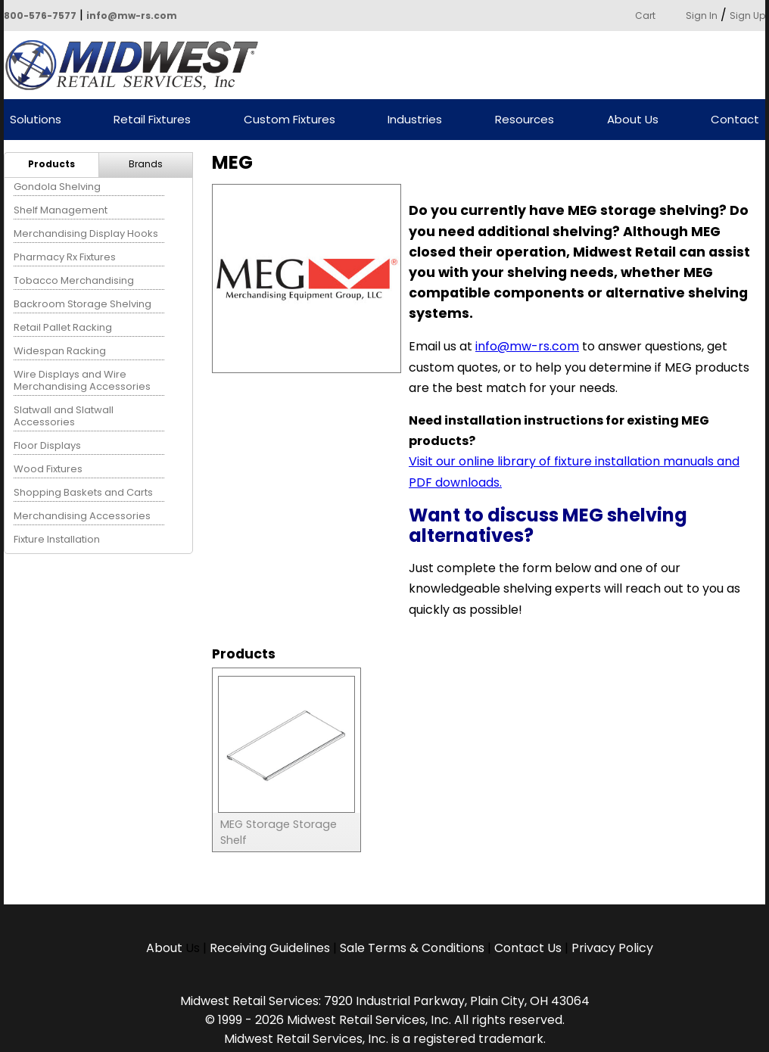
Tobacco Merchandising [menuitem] (74, 280)
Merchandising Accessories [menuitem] (82, 516)
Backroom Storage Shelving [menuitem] (82, 304)
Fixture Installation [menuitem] (57, 539)
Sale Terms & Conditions (412, 948)
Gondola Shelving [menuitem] (57, 186)
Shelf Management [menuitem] (60, 210)
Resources (524, 120)
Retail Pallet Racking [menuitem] (63, 327)
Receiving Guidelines (270, 948)
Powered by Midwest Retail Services (137, 65)
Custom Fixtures (289, 120)
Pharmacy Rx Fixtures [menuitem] (65, 257)
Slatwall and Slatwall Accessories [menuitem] (64, 416)
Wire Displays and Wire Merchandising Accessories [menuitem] (82, 380)
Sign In (702, 15)
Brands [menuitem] (146, 163)
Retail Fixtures (152, 120)
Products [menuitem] (51, 163)
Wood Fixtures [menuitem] (48, 469)
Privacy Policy (612, 948)
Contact (735, 120)
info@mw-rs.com (131, 15)
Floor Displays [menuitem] (47, 445)
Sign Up (747, 15)
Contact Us (528, 948)
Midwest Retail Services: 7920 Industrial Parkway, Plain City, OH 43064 (385, 1001)
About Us (632, 120)
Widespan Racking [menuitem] (60, 351)
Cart (645, 15)
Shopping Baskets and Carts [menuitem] (83, 492)
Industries (415, 120)
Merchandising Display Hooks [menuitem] (86, 233)
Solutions (35, 120)
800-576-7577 (40, 15)
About (165, 948)
